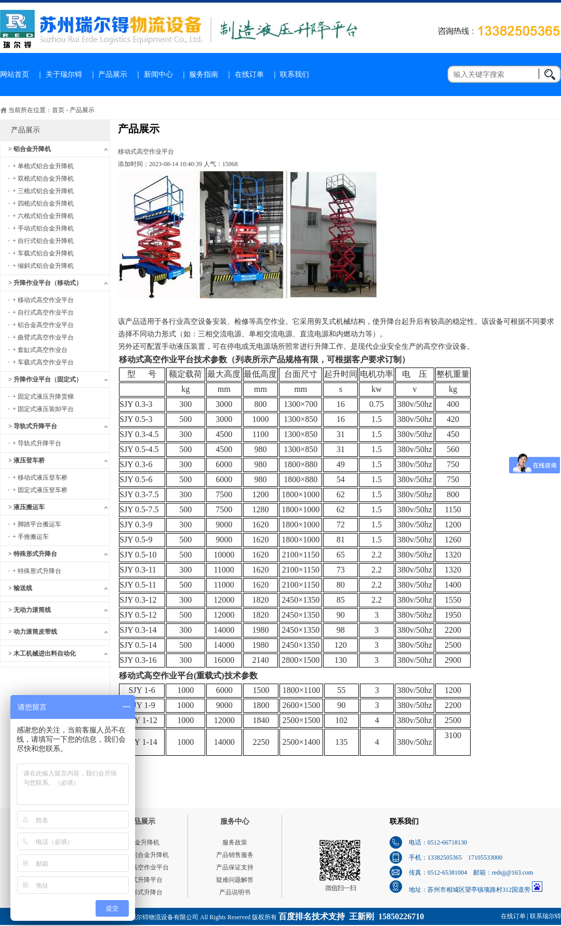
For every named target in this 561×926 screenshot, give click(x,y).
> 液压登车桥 (26, 460)
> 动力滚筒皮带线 (32, 631)
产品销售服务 (234, 855)
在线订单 (249, 74)
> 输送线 (20, 588)
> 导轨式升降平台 (32, 426)
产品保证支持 (234, 867)
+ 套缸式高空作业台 (40, 349)
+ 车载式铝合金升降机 (43, 253)
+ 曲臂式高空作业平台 (43, 337)
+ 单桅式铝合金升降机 (43, 166)
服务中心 (234, 821)
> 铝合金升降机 (29, 149)
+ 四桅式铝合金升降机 (43, 203)
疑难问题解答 (234, 879)
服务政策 (234, 842)
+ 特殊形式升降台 (36, 571)
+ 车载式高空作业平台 (43, 362)
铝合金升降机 (140, 842)
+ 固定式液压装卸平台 (43, 409)
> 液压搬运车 (26, 507)
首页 (58, 110)
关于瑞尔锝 (64, 74)
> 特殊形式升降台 (32, 553)
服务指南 (203, 74)
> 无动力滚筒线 (29, 610)
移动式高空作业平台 (141, 867)
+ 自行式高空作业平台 (43, 312)
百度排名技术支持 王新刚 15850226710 (351, 916)
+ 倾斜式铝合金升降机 (43, 265)
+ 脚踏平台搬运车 (36, 524)
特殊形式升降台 (141, 892)
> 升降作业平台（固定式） (45, 379)
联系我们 (294, 74)
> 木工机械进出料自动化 (42, 653)
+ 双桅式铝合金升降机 (43, 178)
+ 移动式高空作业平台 (43, 300)
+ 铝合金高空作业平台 (43, 325)
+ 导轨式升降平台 (36, 443)
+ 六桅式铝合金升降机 (43, 216)
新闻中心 (158, 74)
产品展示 (112, 74)
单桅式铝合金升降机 (141, 855)
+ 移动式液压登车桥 (40, 477)
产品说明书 (234, 892)
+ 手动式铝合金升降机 (43, 228)
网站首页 (14, 74)
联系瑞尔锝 (545, 916)
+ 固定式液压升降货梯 (43, 396)
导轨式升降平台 (141, 879)
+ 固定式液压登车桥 (40, 490)
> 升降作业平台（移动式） (45, 283)
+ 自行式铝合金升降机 (43, 240)
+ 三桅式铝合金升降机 (43, 191)
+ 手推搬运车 (30, 536)
